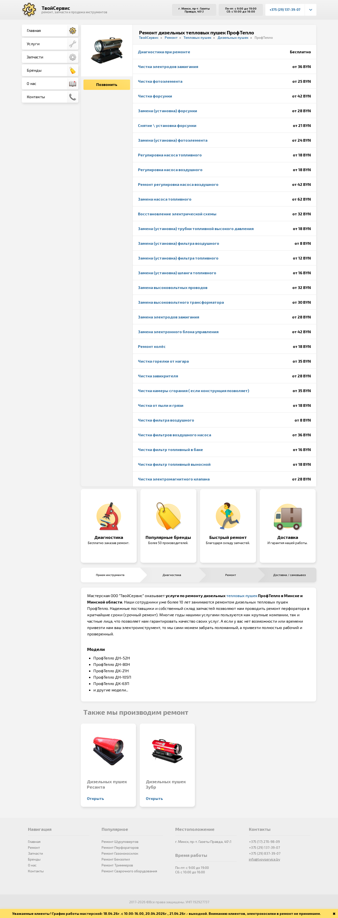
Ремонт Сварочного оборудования (129, 871)
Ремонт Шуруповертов (120, 841)
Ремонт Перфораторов (120, 847)
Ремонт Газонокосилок (120, 853)
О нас (52, 83)
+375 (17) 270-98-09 (264, 841)
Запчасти (52, 57)
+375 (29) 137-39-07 (285, 10)
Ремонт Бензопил (116, 859)
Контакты (52, 97)
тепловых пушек (241, 595)
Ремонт (34, 847)
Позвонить (106, 84)
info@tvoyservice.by (264, 859)
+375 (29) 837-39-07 (264, 853)
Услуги (52, 44)
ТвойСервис (55, 8)
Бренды (52, 70)
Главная (52, 30)
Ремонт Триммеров (117, 865)
